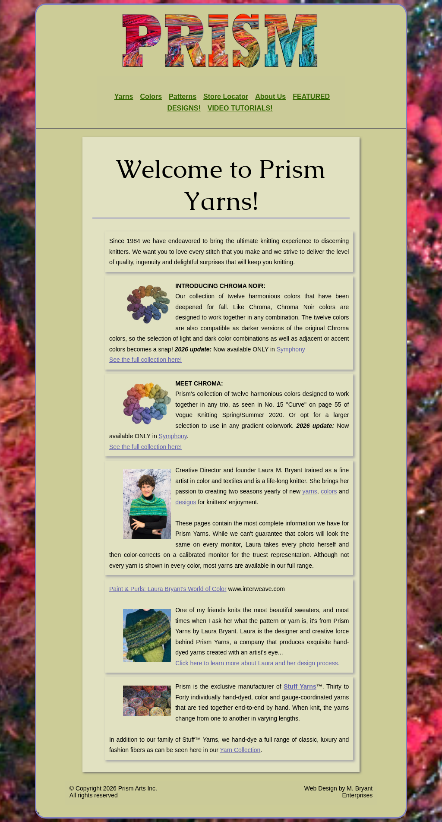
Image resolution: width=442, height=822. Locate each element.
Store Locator (225, 96)
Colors (151, 96)
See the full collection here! (145, 359)
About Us (270, 96)
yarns (310, 491)
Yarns (123, 96)
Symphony (291, 349)
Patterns (182, 96)
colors (329, 491)
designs (185, 502)
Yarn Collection (240, 749)
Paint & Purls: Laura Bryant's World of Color (168, 588)
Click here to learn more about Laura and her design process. (257, 663)
